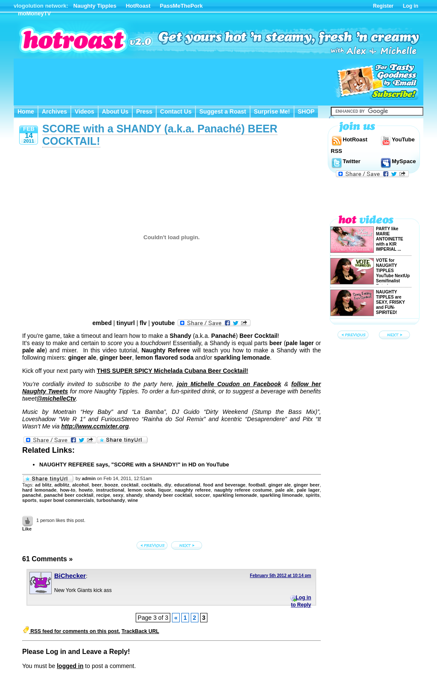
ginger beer (307, 484)
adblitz (62, 484)
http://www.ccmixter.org (95, 426)
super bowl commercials (66, 500)
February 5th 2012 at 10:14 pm (280, 575)
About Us (115, 111)
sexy (118, 495)
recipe (103, 495)
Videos (84, 111)
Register (383, 6)
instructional (110, 489)
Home (25, 111)
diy (167, 484)
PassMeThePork (181, 6)
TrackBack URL (140, 631)
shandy (134, 495)
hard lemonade (39, 489)
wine (133, 500)
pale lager (308, 489)
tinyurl (126, 322)
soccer (202, 495)
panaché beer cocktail (68, 495)
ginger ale (279, 484)
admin (89, 478)
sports (29, 500)
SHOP (306, 111)
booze (111, 484)
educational (187, 484)
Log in (410, 6)
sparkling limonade (281, 495)
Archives (54, 111)
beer (97, 484)
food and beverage (224, 484)
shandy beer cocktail (168, 495)
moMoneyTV (34, 13)
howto (86, 489)
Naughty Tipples (95, 6)
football (256, 484)
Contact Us (176, 111)
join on (229, 384)
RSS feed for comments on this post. (71, 631)
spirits (313, 495)
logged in (70, 665)
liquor (165, 489)
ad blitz (43, 484)
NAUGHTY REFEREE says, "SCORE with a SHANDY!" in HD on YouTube (134, 464)
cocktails (151, 484)
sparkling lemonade (235, 495)
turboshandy (110, 500)
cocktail (129, 484)
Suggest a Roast (222, 111)
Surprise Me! (272, 111)
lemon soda (141, 489)
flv (143, 322)
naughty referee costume (243, 489)
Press (144, 111)
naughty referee (193, 489)
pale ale (284, 489)
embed (102, 322)
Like (27, 528)
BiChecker (70, 575)
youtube (163, 322)
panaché (31, 495)
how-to (67, 489)
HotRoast (138, 6)
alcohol (80, 484)
